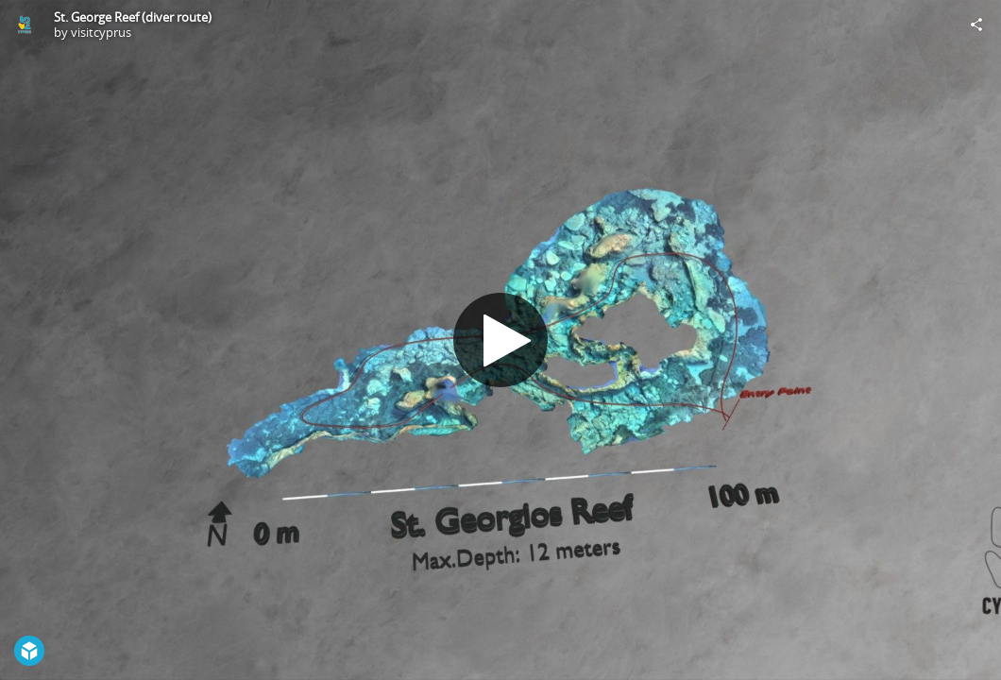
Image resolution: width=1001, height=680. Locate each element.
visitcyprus (101, 32)
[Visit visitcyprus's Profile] (24, 24)
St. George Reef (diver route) (133, 17)
